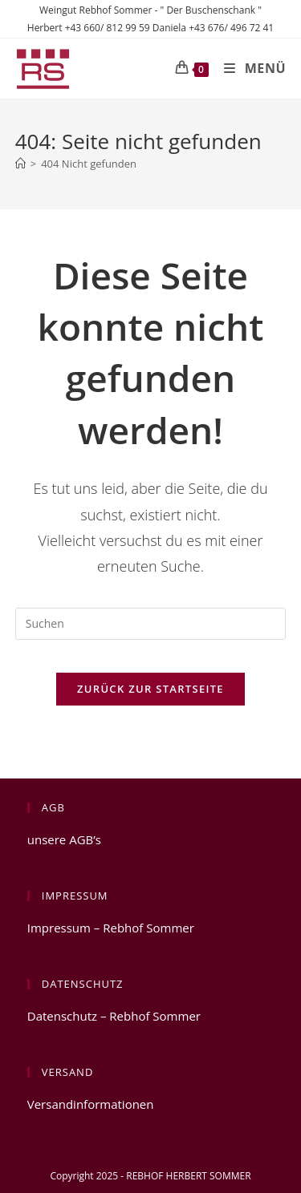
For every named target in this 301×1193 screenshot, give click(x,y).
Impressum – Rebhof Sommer (110, 928)
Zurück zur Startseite (150, 688)
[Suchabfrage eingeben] (151, 624)
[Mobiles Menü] (249, 68)
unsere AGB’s (64, 839)
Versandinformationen (90, 1104)
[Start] (20, 163)
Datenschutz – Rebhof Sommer (114, 1016)
